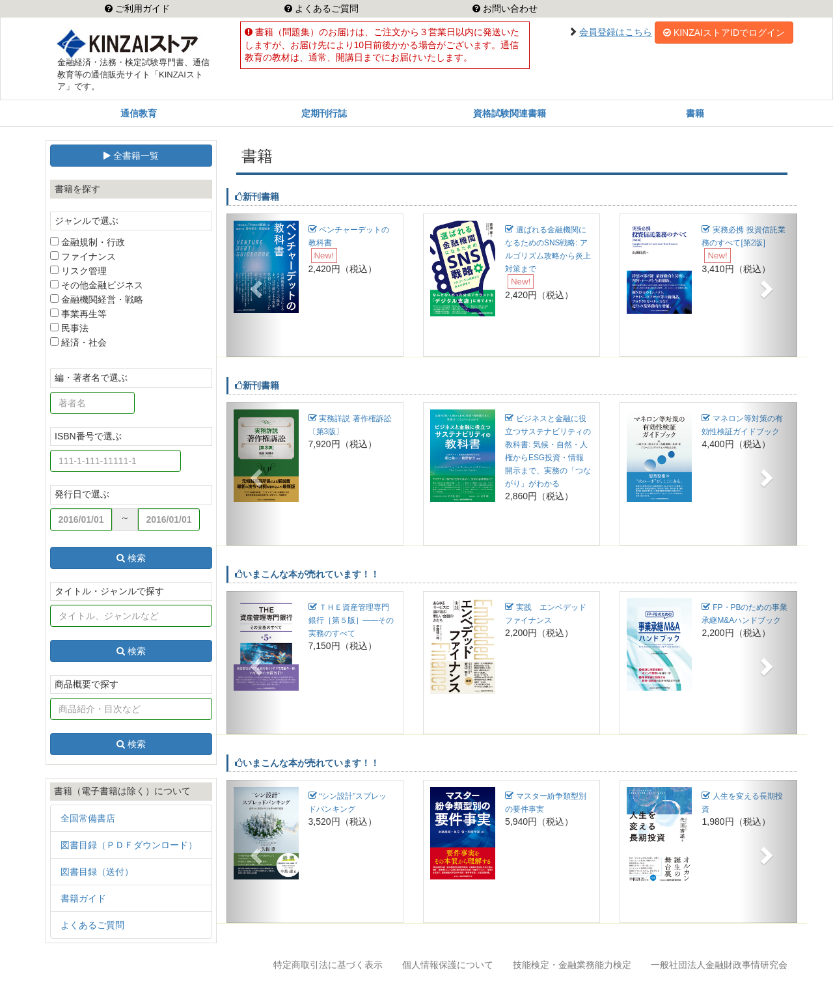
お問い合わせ (509, 8)
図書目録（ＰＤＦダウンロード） (129, 845)
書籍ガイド (83, 898)
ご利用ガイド (141, 8)
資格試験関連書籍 (509, 113)
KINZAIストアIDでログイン (724, 32)
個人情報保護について (447, 965)
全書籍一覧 (131, 155)
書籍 (695, 113)
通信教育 (138, 113)
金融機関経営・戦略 (96, 299)
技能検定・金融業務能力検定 (572, 965)
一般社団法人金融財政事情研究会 (719, 965)
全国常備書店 (88, 818)
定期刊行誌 (324, 113)
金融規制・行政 (87, 242)
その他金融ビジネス (96, 285)
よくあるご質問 (325, 8)
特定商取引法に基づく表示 (328, 965)
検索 (131, 558)
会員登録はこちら (615, 32)
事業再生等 (78, 314)
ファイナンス (83, 256)
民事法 (69, 328)
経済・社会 (78, 342)
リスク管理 (78, 271)
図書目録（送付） (97, 871)
